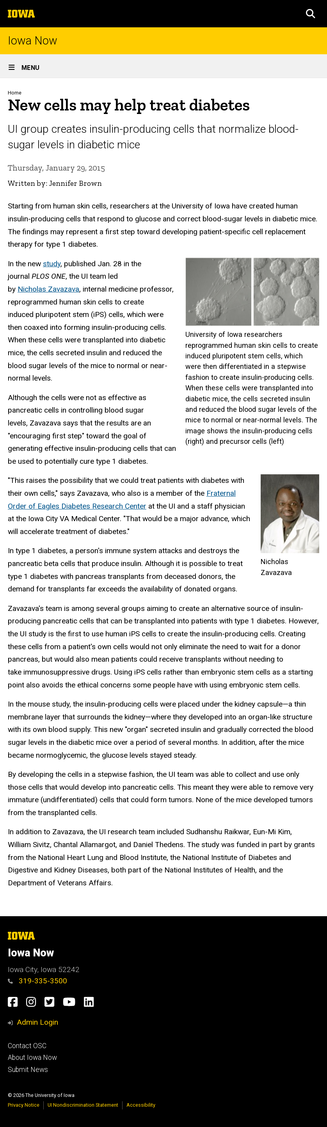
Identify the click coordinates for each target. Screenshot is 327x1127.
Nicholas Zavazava (48, 289)
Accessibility (140, 1105)
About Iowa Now (32, 1057)
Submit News (28, 1070)
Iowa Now (32, 40)
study (51, 263)
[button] (310, 13)
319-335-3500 (37, 980)
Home (14, 93)
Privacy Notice (23, 1105)
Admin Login (37, 1022)
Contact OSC (27, 1046)
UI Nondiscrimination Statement (83, 1105)
